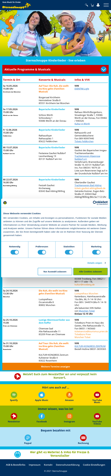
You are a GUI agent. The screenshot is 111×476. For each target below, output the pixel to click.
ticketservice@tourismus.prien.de (91, 331)
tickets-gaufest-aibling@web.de (90, 188)
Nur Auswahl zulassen (55, 271)
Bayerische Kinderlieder (52, 109)
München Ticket (87, 310)
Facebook (42, 418)
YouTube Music (97, 397)
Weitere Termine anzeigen (55, 366)
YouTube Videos (97, 419)
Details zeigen (94, 263)
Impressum (34, 464)
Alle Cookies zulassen (90, 271)
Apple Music (41, 397)
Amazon (69, 397)
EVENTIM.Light (82, 88)
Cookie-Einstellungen (94, 464)
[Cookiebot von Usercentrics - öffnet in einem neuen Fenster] (95, 203)
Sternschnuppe (16, 5)
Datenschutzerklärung (67, 464)
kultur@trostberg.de (85, 284)
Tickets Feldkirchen (84, 141)
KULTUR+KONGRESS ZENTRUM (90, 346)
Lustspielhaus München (86, 293)
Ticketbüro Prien (83, 334)
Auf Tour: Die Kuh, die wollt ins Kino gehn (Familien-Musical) (54, 88)
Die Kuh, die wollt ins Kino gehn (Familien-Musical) (53, 292)
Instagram (69, 418)
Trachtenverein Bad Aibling (88, 185)
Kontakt (48, 464)
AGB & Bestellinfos (15, 464)
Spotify (14, 397)
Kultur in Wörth (82, 123)
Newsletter (14, 418)
